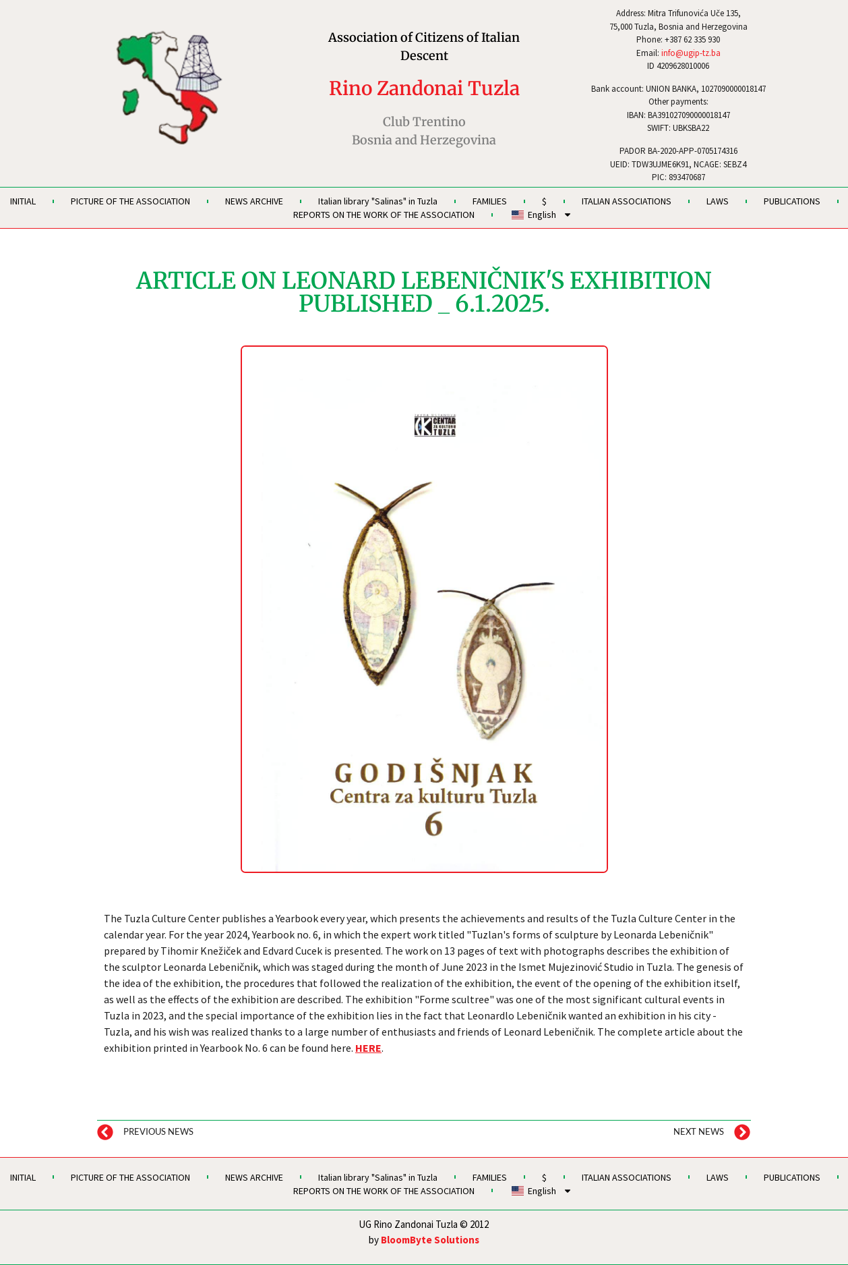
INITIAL (23, 201)
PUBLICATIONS (792, 201)
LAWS (717, 201)
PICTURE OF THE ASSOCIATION (130, 201)
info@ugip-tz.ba (691, 53)
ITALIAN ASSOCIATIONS (626, 201)
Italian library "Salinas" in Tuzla (377, 201)
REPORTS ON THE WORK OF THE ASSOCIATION (384, 214)
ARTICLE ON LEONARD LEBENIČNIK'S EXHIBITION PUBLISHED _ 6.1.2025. (424, 292)
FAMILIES (490, 201)
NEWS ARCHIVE (254, 201)
